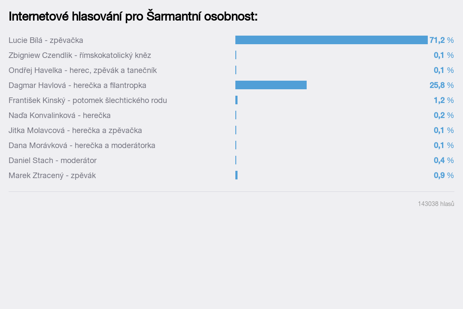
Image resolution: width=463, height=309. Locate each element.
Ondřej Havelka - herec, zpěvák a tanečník (83, 70)
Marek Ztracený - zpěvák (52, 175)
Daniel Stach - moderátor (53, 160)
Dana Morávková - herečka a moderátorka (82, 145)
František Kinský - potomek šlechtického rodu (88, 100)
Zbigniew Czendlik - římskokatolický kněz (80, 55)
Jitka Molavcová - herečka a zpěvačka (75, 130)
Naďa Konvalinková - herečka (60, 115)
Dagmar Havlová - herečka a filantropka (77, 85)
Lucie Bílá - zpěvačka (46, 40)
